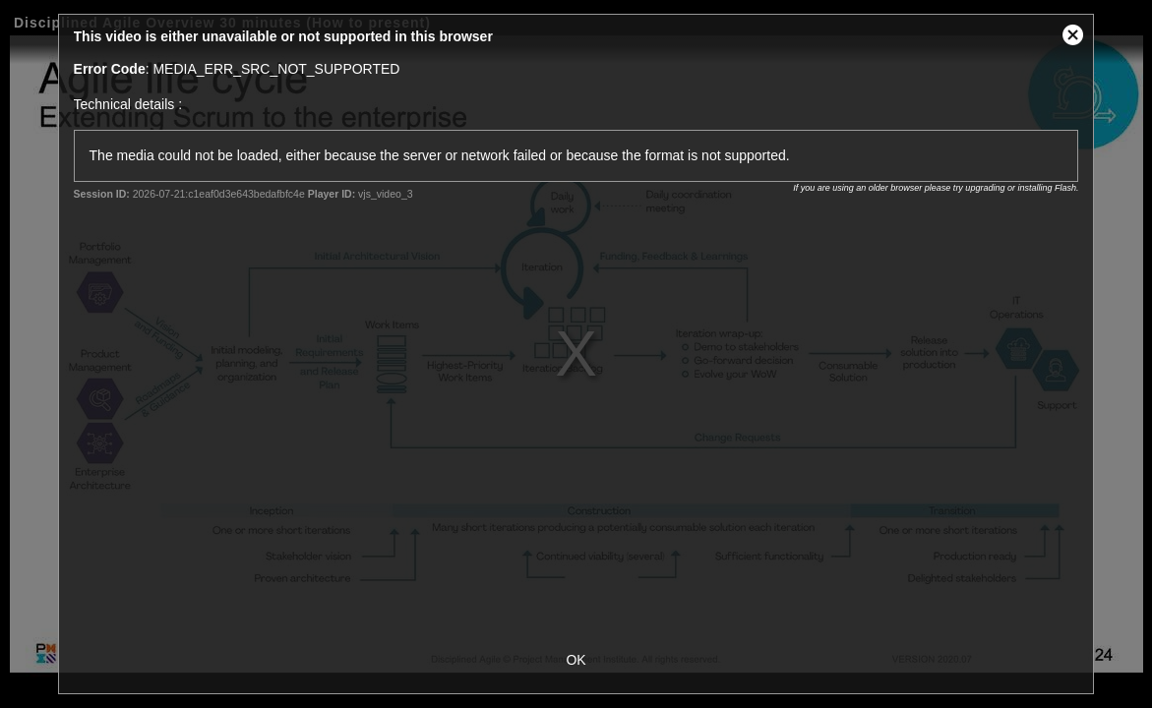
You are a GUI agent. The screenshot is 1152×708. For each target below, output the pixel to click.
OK (575, 660)
